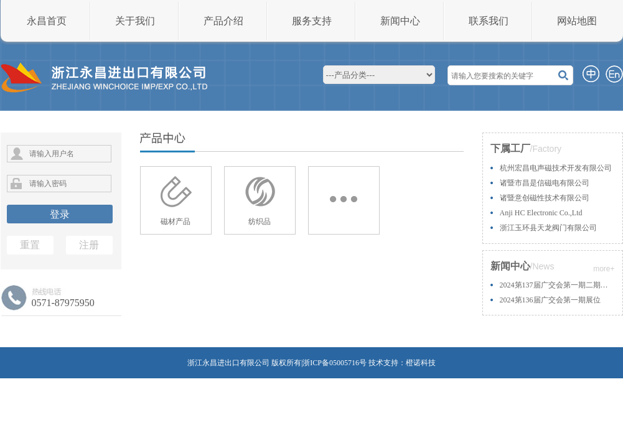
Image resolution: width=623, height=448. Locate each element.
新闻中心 (400, 21)
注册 (89, 245)
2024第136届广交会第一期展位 (550, 300)
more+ (603, 268)
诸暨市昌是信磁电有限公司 (544, 183)
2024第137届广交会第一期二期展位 (557, 285)
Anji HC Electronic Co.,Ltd (541, 212)
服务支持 (312, 21)
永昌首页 (47, 21)
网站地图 (577, 21)
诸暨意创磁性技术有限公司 (544, 198)
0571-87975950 (63, 302)
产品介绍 (223, 21)
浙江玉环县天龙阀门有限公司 (548, 227)
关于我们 (135, 21)
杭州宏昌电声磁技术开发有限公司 (556, 168)
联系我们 (488, 21)
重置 (30, 245)
